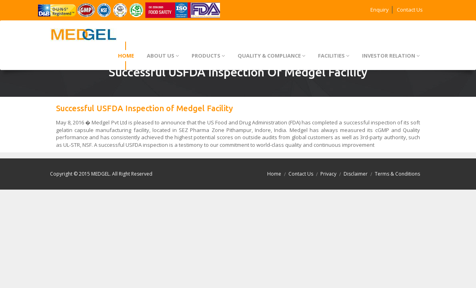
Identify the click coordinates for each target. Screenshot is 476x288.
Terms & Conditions (397, 173)
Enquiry (379, 9)
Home (274, 173)
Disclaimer (356, 173)
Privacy (328, 173)
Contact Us (410, 9)
